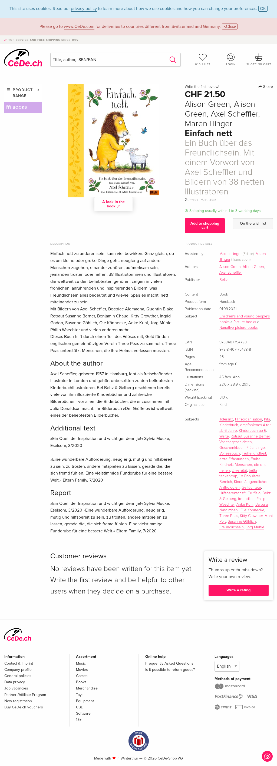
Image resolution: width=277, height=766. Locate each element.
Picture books (244, 322)
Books (20, 107)
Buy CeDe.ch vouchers (23, 707)
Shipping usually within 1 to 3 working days (225, 210)
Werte (224, 436)
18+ (78, 719)
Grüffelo (254, 493)
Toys (80, 694)
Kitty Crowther (251, 516)
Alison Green (230, 267)
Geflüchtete (251, 487)
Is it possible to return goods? (170, 669)
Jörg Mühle (255, 527)
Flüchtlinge (255, 448)
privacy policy (84, 8)
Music (81, 663)
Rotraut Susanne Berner (250, 436)
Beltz (223, 280)
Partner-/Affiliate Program (25, 694)
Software (83, 713)
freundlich (246, 499)
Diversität (239, 470)
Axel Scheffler (230, 272)
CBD (80, 707)
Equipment (85, 701)
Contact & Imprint (18, 663)
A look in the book (113, 204)
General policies (17, 676)
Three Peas (228, 516)
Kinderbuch (228, 425)
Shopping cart (259, 59)
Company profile (18, 669)
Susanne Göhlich (242, 521)
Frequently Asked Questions (169, 663)
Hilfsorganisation (248, 419)
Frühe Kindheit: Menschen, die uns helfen (242, 464)
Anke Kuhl (244, 504)
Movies (82, 669)
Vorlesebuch (229, 453)
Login (231, 59)
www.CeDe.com (79, 26)
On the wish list (253, 223)
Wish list (203, 59)
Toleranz (226, 419)
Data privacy (14, 682)
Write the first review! (202, 87)
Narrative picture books (238, 328)
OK (263, 8)
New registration (18, 701)
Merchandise (87, 688)
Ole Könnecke (252, 510)
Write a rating (238, 590)
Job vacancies (16, 688)
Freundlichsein (231, 527)
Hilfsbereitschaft (232, 493)
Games (82, 676)
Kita (267, 419)
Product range (23, 93)
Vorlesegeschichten (235, 442)
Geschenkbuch (232, 448)
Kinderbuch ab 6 (252, 431)
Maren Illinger (230, 254)
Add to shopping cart (204, 225)
